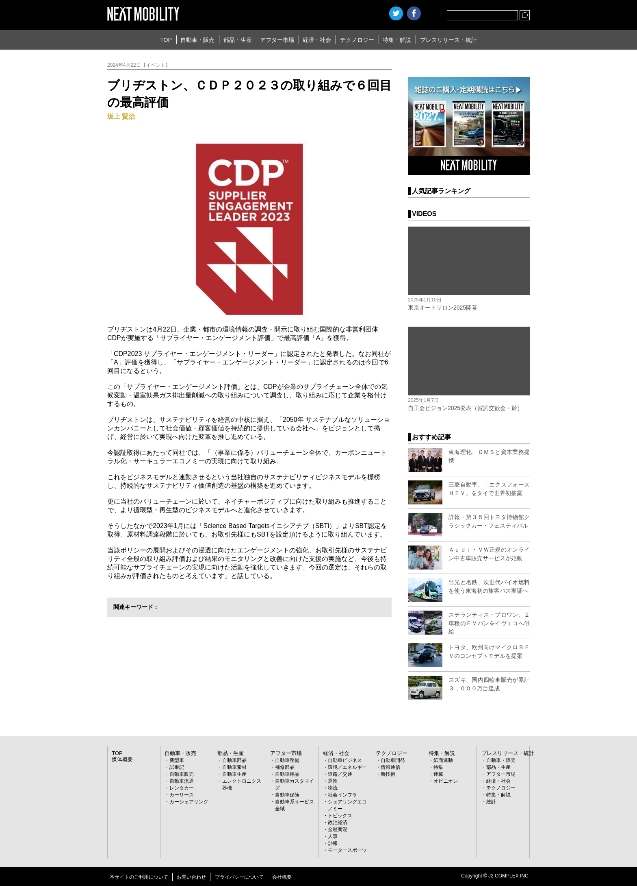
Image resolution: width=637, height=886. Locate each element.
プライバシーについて (239, 877)
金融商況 (337, 829)
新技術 (388, 774)
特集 (438, 767)
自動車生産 (234, 774)
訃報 (333, 843)
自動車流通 (181, 781)
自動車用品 (287, 774)
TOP (166, 40)
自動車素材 (234, 767)
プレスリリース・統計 (448, 40)
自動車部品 (234, 760)
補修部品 (285, 767)
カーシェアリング (188, 802)
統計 (491, 802)
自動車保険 (287, 795)
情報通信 (390, 767)
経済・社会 (317, 40)
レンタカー (181, 788)
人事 (333, 836)
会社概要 (282, 877)
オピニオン (445, 781)
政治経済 (337, 822)
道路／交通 (340, 774)
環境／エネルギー (347, 767)
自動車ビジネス (345, 760)
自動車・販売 (197, 40)
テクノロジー (357, 40)
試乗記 (176, 767)
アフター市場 (277, 40)
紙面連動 (443, 760)
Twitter (396, 13)
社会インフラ (342, 795)
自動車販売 (181, 774)
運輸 (333, 781)
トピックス (340, 815)
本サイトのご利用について (139, 877)
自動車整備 (287, 760)
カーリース (181, 795)
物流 (333, 788)
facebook (414, 13)
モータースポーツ (347, 850)
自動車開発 (393, 760)
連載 (438, 774)
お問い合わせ (191, 877)
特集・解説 (397, 40)
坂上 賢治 (121, 116)
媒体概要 (121, 759)
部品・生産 (237, 40)
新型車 (176, 760)
